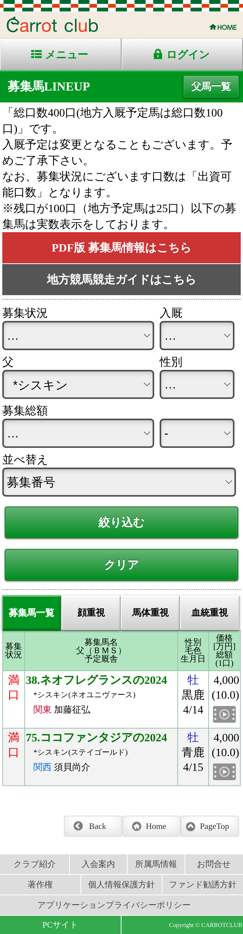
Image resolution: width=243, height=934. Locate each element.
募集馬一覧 (31, 613)
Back (97, 826)
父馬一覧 (211, 86)
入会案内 (98, 864)
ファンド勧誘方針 (203, 884)
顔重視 (91, 613)
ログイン (188, 55)
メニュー (66, 55)
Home (156, 826)
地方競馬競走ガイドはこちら (121, 279)
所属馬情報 (156, 864)
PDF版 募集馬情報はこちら (121, 247)
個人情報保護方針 (121, 884)
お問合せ (214, 864)
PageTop (214, 826)
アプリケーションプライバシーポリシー (114, 905)
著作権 (40, 884)
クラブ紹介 (34, 864)
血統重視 (209, 613)
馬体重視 (150, 613)
